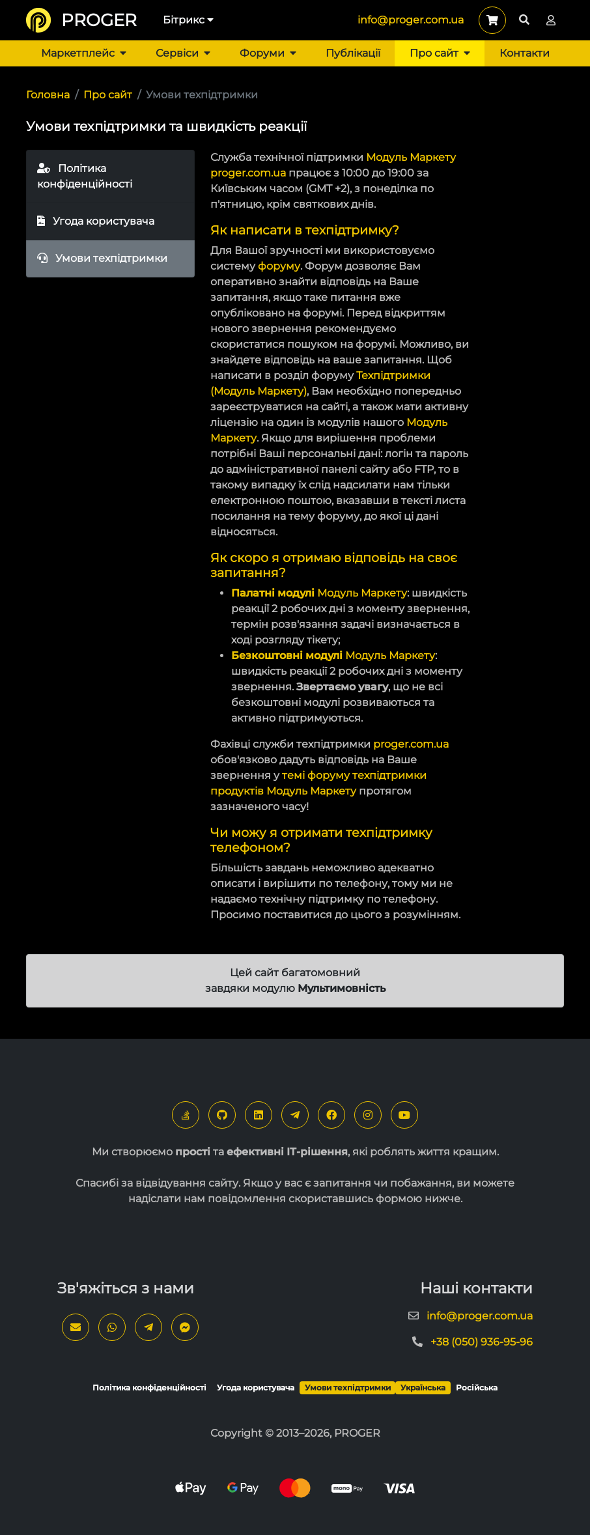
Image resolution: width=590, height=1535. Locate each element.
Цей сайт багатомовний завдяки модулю (295, 980)
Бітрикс (188, 20)
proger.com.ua (248, 173)
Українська (422, 1387)
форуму (279, 266)
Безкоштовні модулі (287, 655)
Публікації (353, 53)
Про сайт (440, 53)
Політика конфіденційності (84, 176)
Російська (477, 1387)
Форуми (268, 53)
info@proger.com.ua (411, 20)
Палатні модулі (273, 593)
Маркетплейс (83, 53)
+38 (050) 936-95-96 (481, 1342)
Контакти (524, 53)
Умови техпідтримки (102, 258)
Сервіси (183, 53)
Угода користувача (95, 221)
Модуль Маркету (411, 157)
